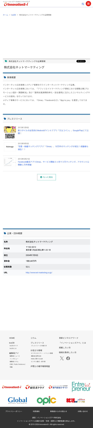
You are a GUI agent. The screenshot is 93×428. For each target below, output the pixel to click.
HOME (12, 338)
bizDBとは (13, 348)
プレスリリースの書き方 (39, 346)
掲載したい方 (65, 348)
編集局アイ (14, 353)
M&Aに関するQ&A (37, 359)
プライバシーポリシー (13, 411)
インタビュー (14, 359)
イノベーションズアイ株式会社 (49, 418)
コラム (33, 338)
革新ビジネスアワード (68, 338)
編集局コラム (14, 361)
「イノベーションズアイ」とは (72, 343)
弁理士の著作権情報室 (40, 366)
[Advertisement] (46, 36)
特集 (11, 367)
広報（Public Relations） (18, 364)
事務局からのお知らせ (58, 411)
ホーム (5, 15)
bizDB (13, 15)
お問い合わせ (83, 411)
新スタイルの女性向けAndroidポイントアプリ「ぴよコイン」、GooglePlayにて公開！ (53, 132)
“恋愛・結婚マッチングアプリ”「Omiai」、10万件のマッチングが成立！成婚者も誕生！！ (53, 148)
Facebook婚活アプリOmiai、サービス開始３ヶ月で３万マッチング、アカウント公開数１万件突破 (53, 163)
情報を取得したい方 (67, 352)
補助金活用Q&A (36, 356)
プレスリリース (37, 343)
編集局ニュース (15, 356)
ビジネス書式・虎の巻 (38, 361)
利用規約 (36, 411)
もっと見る (48, 177)
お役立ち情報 (36, 350)
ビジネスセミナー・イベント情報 (42, 353)
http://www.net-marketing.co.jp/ (39, 272)
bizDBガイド (14, 346)
